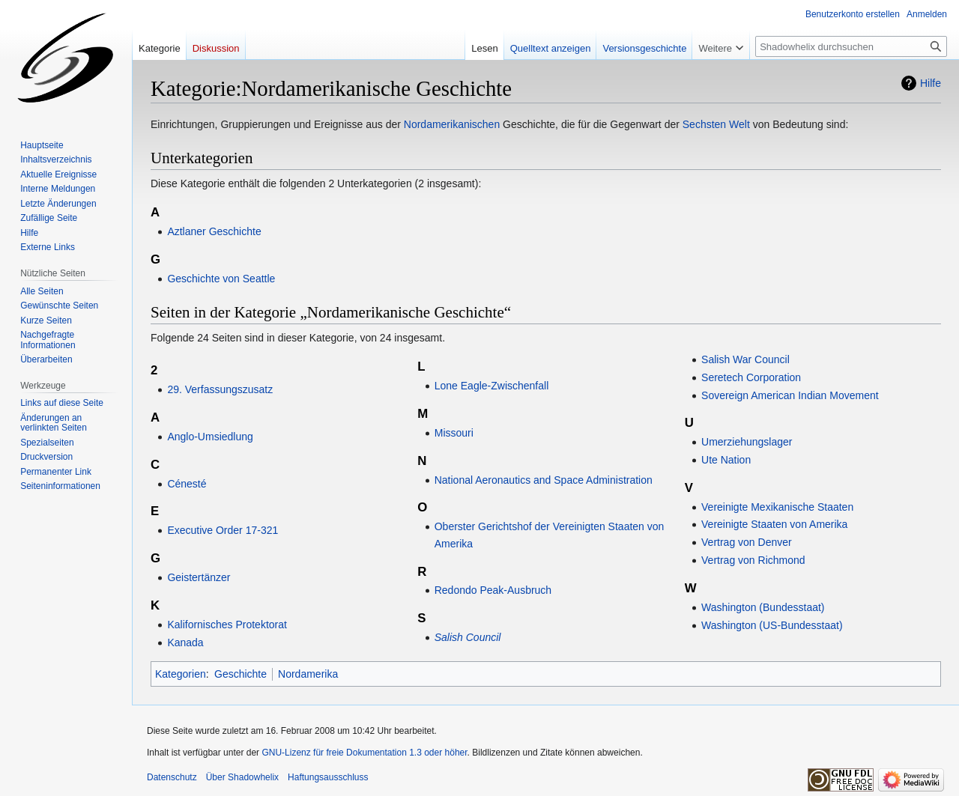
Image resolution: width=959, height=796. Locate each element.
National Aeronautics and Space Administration (544, 480)
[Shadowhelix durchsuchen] (851, 46)
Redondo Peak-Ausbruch (493, 590)
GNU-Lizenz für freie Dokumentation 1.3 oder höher (364, 752)
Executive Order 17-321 (222, 530)
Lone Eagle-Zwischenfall (492, 386)
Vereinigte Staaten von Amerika (774, 524)
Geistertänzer (198, 577)
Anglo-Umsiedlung (209, 437)
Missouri (454, 433)
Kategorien (180, 674)
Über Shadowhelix (242, 777)
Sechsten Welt (716, 124)
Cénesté (186, 484)
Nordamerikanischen (452, 124)
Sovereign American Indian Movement (790, 395)
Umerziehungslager (746, 442)
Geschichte (240, 674)
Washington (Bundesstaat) (762, 607)
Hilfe (930, 83)
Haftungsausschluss (328, 777)
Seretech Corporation (751, 377)
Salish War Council (745, 359)
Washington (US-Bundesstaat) (772, 625)
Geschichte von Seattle (221, 279)
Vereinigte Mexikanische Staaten (777, 507)
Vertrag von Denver (746, 542)
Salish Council (468, 637)
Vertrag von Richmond (753, 560)
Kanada (185, 642)
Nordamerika (308, 674)
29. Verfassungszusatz (220, 389)
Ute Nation (726, 460)
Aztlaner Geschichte (214, 231)
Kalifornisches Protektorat (227, 625)
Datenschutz (172, 777)
